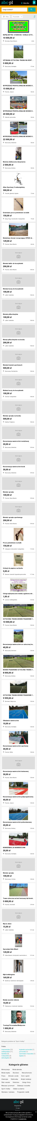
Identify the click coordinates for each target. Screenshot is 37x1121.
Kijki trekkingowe (9, 974)
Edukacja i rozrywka (23, 1086)
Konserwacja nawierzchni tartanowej (16, 771)
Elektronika (14, 1079)
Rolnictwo (16, 1082)
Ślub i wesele (5, 1082)
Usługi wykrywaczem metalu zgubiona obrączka (20, 593)
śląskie (21, 1056)
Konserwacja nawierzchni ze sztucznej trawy (19, 644)
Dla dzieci (16, 1073)
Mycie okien (7, 924)
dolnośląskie (5, 1058)
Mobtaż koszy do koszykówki (13, 390)
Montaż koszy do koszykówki (13, 289)
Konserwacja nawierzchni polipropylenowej (18, 797)
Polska (3, 1046)
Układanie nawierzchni (11, 720)
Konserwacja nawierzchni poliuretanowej (17, 822)
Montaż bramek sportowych (12, 365)
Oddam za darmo (18, 1089)
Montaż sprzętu (8, 492)
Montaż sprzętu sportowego (12, 517)
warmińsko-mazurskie (26, 1053)
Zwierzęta (4, 1079)
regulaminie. (23, 1119)
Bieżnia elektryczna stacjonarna (14, 162)
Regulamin (17, 1106)
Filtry (6, 16)
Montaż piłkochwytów (10, 314)
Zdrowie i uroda (13, 1076)
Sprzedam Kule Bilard (10, 949)
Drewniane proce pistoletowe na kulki (16, 213)
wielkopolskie (5, 1051)
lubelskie (4, 1053)
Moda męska (5, 1073)
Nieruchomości (27, 1073)
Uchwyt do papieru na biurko (13, 568)
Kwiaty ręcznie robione (11, 1000)
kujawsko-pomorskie (25, 1049)
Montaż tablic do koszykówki (13, 263)
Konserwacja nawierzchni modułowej (16, 441)
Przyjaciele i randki (23, 1092)
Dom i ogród (25, 1076)
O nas (18, 1108)
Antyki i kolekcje (26, 1079)
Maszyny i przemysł (7, 1086)
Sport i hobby (5, 1089)
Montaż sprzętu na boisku (12, 416)
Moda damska (17, 1069)
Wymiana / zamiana (7, 1092)
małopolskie (5, 1056)
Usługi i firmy (26, 1082)
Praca (3, 1076)
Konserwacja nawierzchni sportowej (15, 746)
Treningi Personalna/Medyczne (14, 1025)
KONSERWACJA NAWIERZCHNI (14, 847)
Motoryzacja (5, 1069)
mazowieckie (5, 1049)
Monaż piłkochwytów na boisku (14, 340)
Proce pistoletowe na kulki (12, 543)
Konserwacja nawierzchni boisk (14, 467)
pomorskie (22, 1051)
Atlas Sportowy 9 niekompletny (14, 187)
